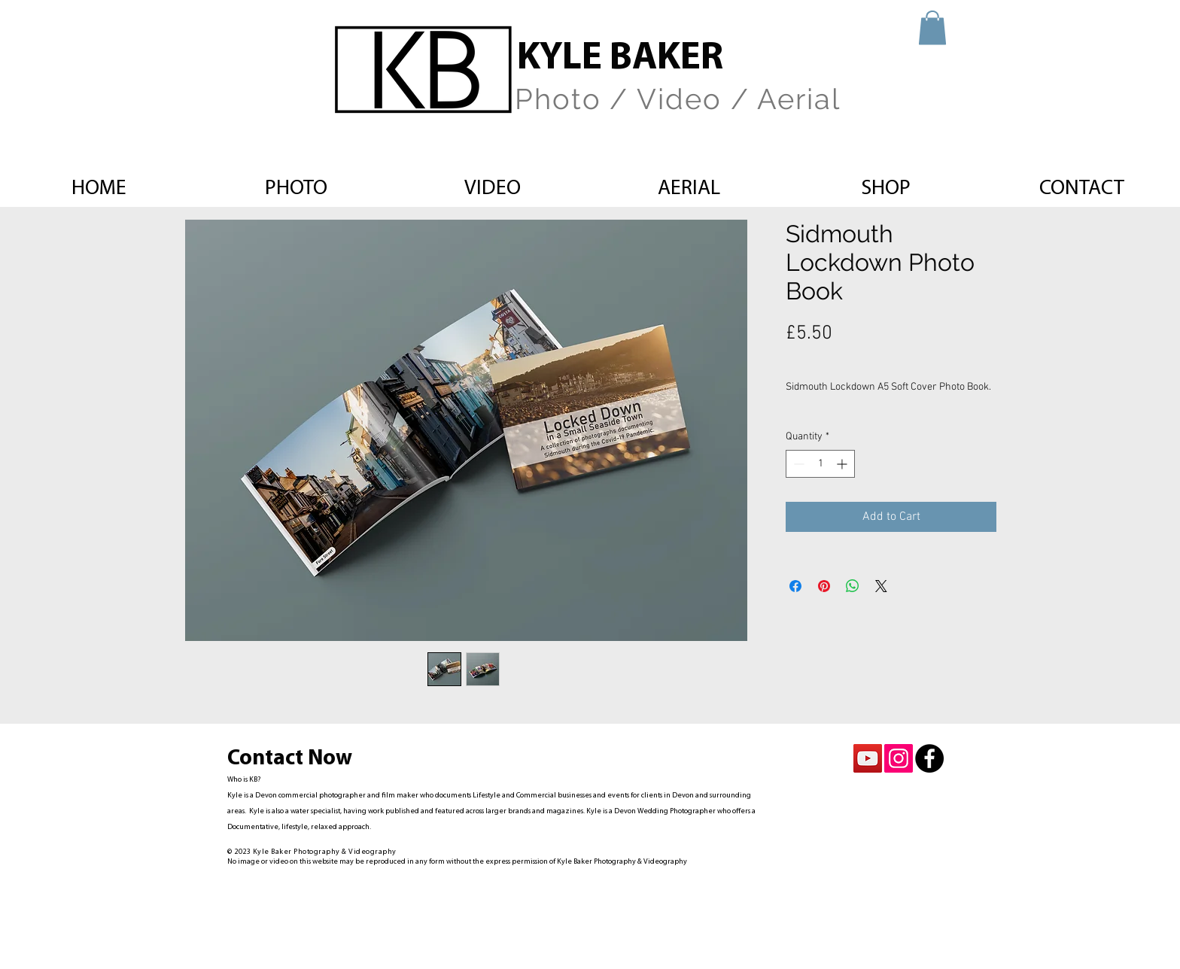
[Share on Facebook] (795, 586)
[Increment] (843, 464)
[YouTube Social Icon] (867, 758)
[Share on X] (881, 586)
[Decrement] (797, 464)
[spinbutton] (820, 464)
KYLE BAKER (620, 59)
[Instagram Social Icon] (898, 758)
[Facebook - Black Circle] (929, 758)
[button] (932, 27)
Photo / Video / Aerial (678, 99)
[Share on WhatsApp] (853, 586)
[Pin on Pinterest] (824, 586)
